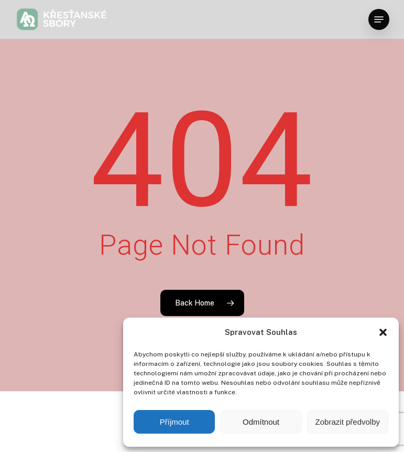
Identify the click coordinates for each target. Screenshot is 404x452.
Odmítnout (261, 421)
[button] (383, 332)
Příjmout (174, 421)
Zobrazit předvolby (347, 421)
